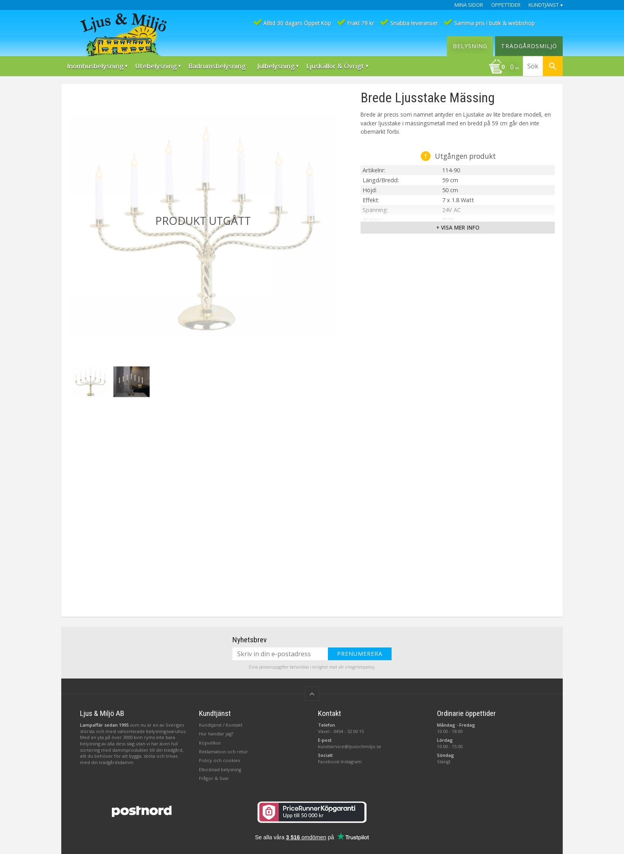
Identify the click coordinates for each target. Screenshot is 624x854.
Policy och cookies (219, 760)
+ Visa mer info (458, 227)
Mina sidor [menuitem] (468, 5)
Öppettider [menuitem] (506, 5)
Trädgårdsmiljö (529, 46)
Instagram (351, 761)
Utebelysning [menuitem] (156, 66)
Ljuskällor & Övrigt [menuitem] (335, 66)
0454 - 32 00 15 (348, 731)
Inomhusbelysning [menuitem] (95, 66)
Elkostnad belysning (220, 769)
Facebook (328, 761)
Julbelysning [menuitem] (275, 66)
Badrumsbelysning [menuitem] (217, 66)
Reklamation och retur (223, 752)
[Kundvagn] (504, 67)
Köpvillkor (210, 743)
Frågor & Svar (214, 778)
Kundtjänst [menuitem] (543, 5)
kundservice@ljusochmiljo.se (349, 746)
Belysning (470, 46)
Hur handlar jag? (216, 734)
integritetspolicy (359, 667)
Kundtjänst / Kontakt (220, 725)
